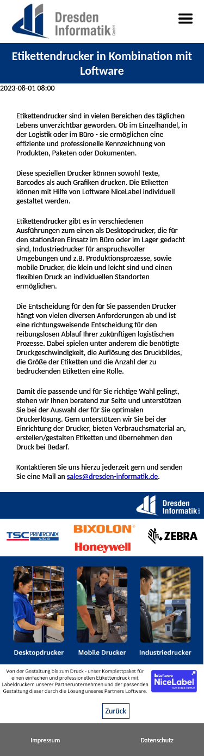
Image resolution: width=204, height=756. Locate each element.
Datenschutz (156, 740)
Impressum (45, 740)
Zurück (116, 711)
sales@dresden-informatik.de (112, 476)
